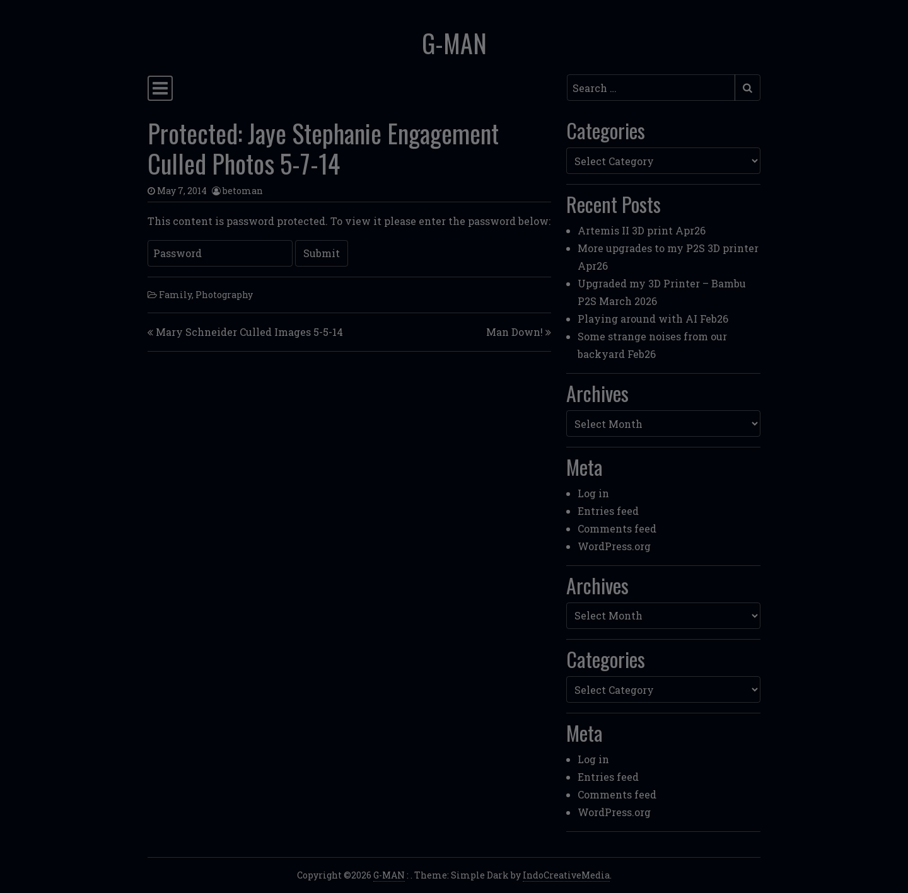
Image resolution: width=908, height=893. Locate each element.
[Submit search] (747, 87)
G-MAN (454, 43)
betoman (243, 191)
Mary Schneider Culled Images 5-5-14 (249, 331)
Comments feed (617, 528)
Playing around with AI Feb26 (653, 318)
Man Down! (514, 331)
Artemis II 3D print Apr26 (642, 230)
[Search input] (651, 87)
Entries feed (608, 510)
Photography (224, 295)
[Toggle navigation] (160, 88)
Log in (593, 493)
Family (175, 295)
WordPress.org (614, 546)
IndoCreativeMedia (566, 875)
